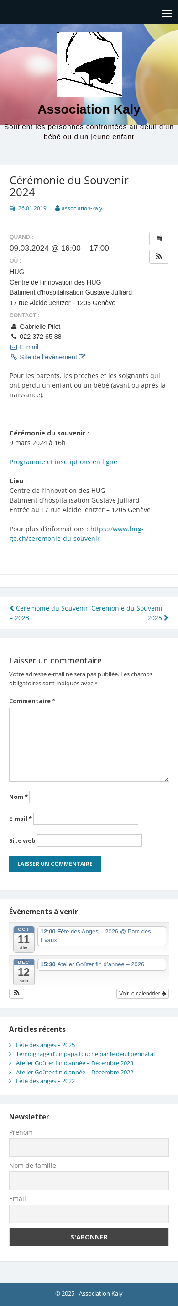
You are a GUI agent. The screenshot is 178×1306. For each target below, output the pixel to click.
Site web (22, 840)
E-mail (24, 347)
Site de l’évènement (47, 357)
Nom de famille (32, 1165)
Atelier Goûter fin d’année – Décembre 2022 (74, 1072)
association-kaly (82, 208)
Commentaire (32, 701)
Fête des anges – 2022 (45, 1081)
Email (17, 1198)
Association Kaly (89, 109)
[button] (159, 256)
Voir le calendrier (142, 993)
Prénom (21, 1132)
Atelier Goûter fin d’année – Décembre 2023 (74, 1063)
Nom (18, 797)
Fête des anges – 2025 (45, 1045)
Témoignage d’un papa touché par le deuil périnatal (85, 1054)
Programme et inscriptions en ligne (63, 461)
